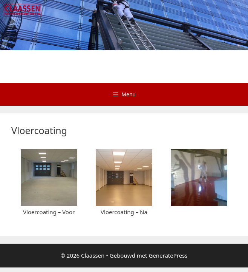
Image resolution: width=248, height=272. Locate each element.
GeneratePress (167, 215)
